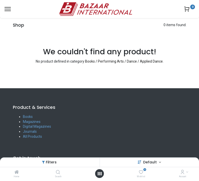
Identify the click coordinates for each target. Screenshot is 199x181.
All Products (32, 136)
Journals (30, 131)
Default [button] (150, 162)
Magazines (32, 122)
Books (28, 117)
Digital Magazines (37, 126)
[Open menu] (100, 174)
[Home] (16, 172)
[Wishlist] (141, 172)
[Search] (58, 172)
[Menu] (7, 9)
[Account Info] (182, 172)
